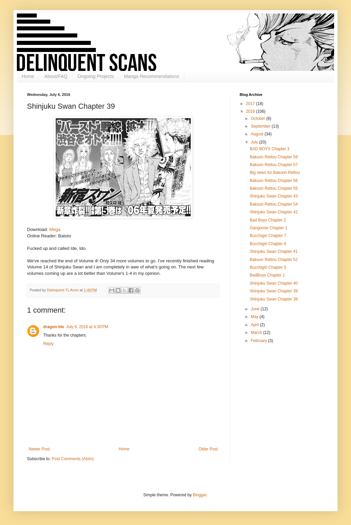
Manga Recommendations (151, 76)
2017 (251, 103)
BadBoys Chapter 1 (267, 275)
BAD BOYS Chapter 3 (269, 149)
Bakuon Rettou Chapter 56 (274, 180)
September (261, 126)
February (259, 340)
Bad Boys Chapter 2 (268, 220)
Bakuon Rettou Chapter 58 (274, 157)
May (255, 316)
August (258, 134)
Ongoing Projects (96, 76)
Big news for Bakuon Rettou (275, 172)
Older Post (208, 449)
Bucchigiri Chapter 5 (268, 267)
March (257, 332)
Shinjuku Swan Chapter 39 (274, 291)
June (256, 309)
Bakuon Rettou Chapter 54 (274, 204)
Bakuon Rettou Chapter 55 (274, 188)
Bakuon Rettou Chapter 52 (274, 259)
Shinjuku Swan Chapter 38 (274, 299)
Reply (48, 343)
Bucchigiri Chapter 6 (268, 243)
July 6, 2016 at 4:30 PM (87, 326)
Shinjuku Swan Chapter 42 (274, 212)
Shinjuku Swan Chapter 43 (274, 196)
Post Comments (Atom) (73, 458)
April (255, 324)
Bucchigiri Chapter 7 (268, 235)
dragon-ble (53, 326)
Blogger (200, 495)
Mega (54, 229)
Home (28, 76)
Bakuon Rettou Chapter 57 (274, 164)
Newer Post (39, 449)
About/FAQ (55, 76)
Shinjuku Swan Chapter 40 (274, 283)
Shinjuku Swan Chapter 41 (274, 251)
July (255, 142)
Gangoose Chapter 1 (268, 228)
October (258, 118)
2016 (251, 111)
